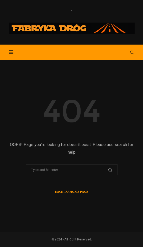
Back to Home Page (71, 192)
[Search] (132, 52)
